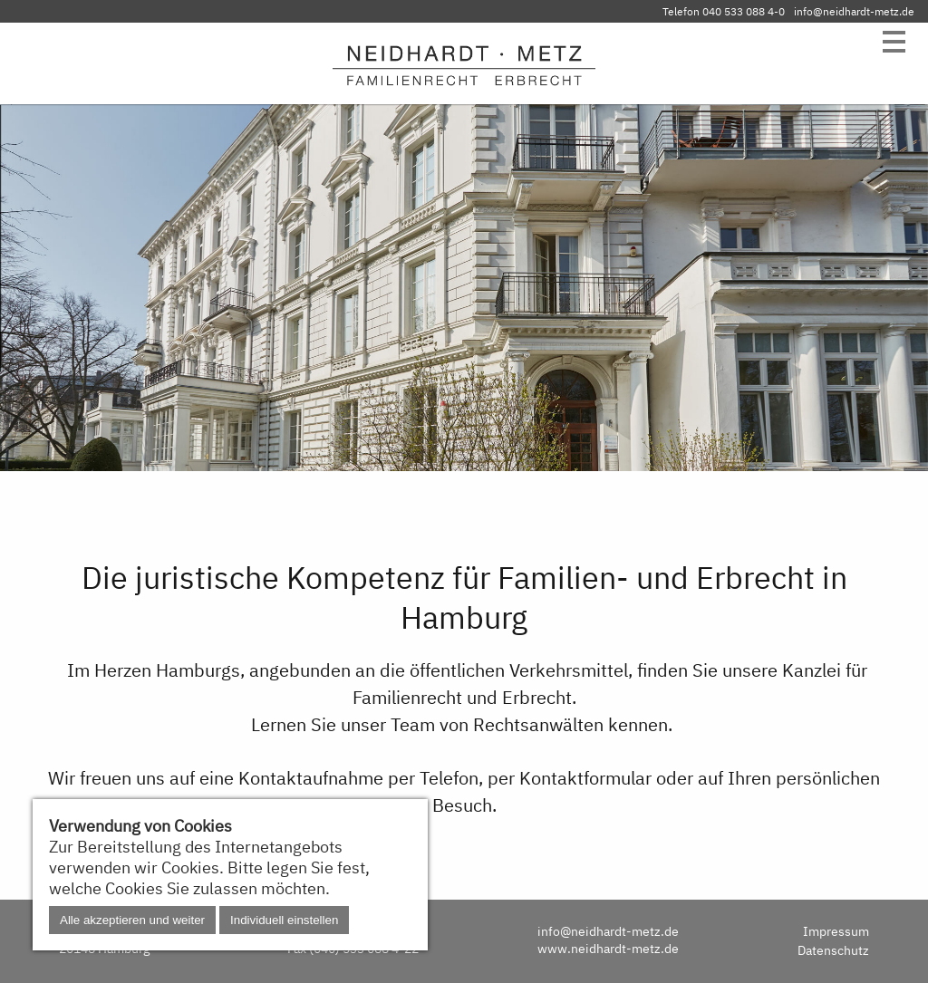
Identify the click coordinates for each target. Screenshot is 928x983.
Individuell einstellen (284, 920)
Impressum (836, 931)
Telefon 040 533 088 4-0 (723, 11)
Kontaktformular (585, 777)
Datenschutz (833, 950)
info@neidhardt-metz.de (854, 11)
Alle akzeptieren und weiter (132, 920)
